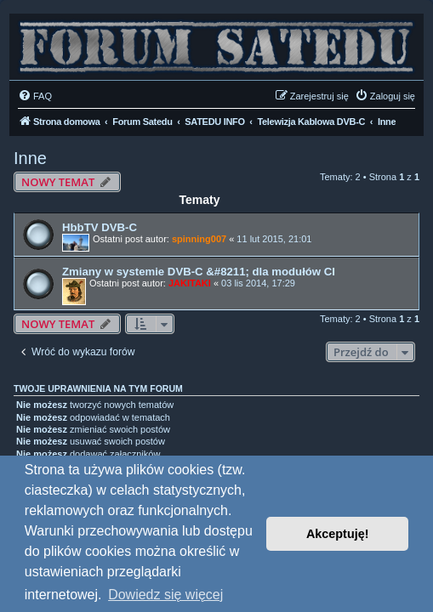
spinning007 (199, 239)
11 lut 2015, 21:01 (273, 239)
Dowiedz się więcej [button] (165, 594)
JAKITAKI (189, 283)
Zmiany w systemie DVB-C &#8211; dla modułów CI (198, 271)
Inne (30, 158)
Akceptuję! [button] (337, 534)
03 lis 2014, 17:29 (258, 283)
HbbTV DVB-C (99, 227)
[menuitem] (35, 96)
